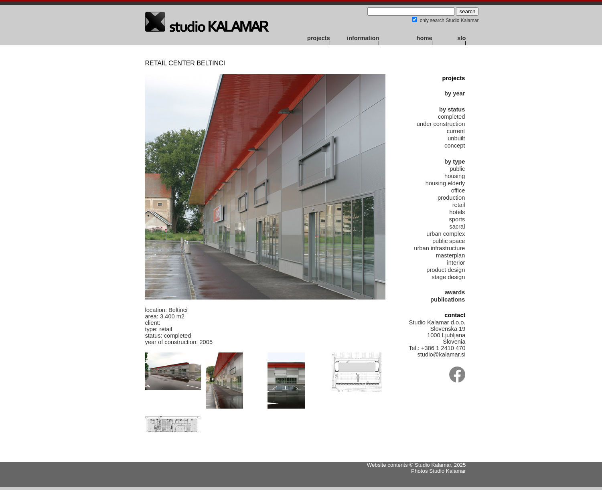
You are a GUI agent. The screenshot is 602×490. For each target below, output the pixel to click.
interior (456, 262)
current (456, 131)
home (424, 38)
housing (454, 176)
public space (448, 241)
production (451, 197)
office (458, 190)
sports (457, 219)
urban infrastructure (439, 248)
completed (451, 116)
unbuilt (456, 138)
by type (454, 161)
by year (454, 93)
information (363, 38)
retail (458, 205)
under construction (441, 124)
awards (455, 292)
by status (452, 109)
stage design (448, 277)
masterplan (450, 255)
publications (447, 299)
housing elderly (445, 183)
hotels (457, 212)
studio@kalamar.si (441, 354)
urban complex (445, 234)
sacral (457, 226)
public (457, 169)
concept (454, 145)
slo (461, 38)
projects (318, 38)
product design (445, 270)
